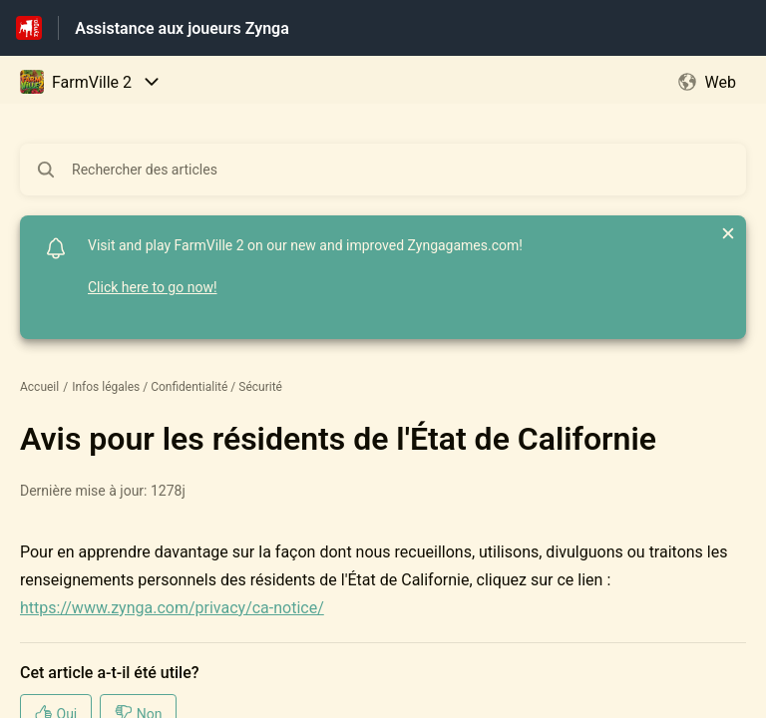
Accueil (39, 387)
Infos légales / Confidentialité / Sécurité (177, 387)
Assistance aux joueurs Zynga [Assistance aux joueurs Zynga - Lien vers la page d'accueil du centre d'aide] (182, 28)
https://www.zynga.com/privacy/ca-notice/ (172, 607)
